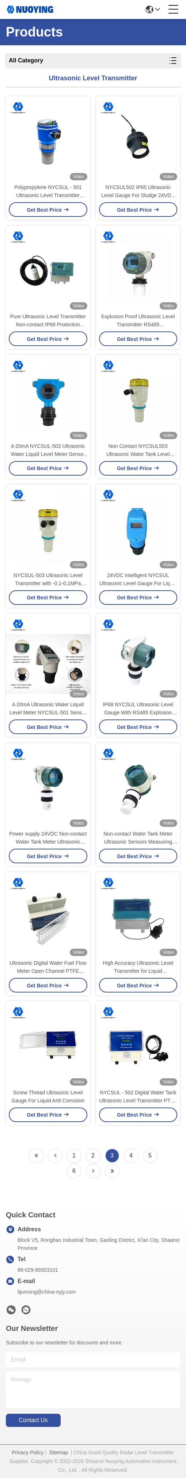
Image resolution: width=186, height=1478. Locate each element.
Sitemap (58, 1452)
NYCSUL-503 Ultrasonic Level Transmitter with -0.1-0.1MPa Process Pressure (48, 579)
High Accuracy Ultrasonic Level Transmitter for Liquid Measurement (138, 967)
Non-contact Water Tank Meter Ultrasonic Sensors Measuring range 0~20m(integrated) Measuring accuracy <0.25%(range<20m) (137, 838)
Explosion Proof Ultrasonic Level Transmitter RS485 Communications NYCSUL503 (138, 321)
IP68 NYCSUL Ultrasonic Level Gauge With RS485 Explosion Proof (138, 709)
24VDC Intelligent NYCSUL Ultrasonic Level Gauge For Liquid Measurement (138, 579)
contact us (33, 1420)
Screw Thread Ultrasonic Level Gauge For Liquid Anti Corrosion (47, 1096)
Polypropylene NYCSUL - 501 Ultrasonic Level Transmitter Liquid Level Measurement (48, 191)
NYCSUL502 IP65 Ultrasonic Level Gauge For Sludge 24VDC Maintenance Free (138, 191)
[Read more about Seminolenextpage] (36, 1155)
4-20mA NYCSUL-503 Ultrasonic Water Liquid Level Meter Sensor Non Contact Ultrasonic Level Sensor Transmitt (48, 450)
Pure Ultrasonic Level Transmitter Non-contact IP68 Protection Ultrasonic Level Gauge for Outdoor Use (48, 321)
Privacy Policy (27, 1452)
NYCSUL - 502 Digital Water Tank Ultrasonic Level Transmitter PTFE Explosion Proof (138, 1097)
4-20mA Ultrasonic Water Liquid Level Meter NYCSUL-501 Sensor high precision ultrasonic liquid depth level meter (48, 709)
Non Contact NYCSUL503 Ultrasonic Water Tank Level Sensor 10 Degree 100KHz (138, 450)
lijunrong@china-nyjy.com (47, 1292)
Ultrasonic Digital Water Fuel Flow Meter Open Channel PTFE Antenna (48, 967)
